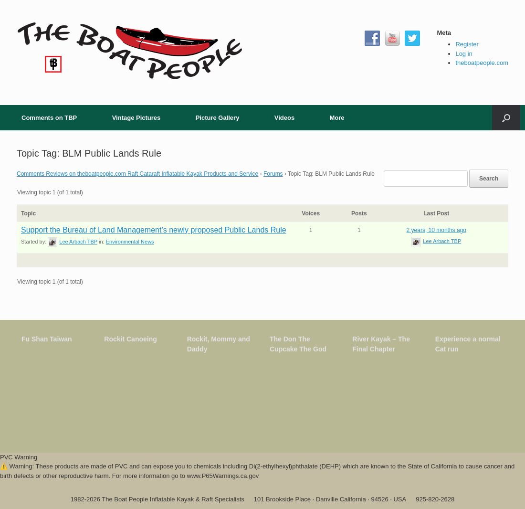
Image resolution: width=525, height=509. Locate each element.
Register (466, 44)
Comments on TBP (49, 117)
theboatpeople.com (481, 62)
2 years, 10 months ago (436, 230)
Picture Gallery (218, 117)
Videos (284, 117)
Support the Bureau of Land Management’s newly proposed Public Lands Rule (153, 230)
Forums (273, 173)
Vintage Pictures (136, 117)
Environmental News (130, 241)
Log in (463, 53)
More (336, 117)
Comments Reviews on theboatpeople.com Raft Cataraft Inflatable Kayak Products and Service (137, 173)
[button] (506, 117)
